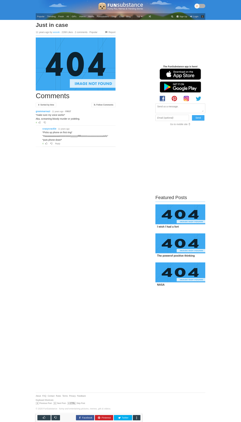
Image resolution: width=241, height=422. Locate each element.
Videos (82, 16)
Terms (65, 396)
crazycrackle (49, 128)
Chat (121, 16)
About (38, 396)
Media (91, 16)
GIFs (74, 16)
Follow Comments (103, 105)
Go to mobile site (179, 124)
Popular (41, 16)
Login (194, 16)
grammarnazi (43, 111)
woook (56, 32)
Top (139, 16)
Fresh (61, 16)
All (67, 16)
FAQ (44, 396)
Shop (113, 16)
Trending (51, 16)
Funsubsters (103, 16)
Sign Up (181, 16)
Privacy (72, 396)
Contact (51, 396)
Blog (128, 16)
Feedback (81, 396)
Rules (58, 396)
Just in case (52, 25)
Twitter (123, 417)
